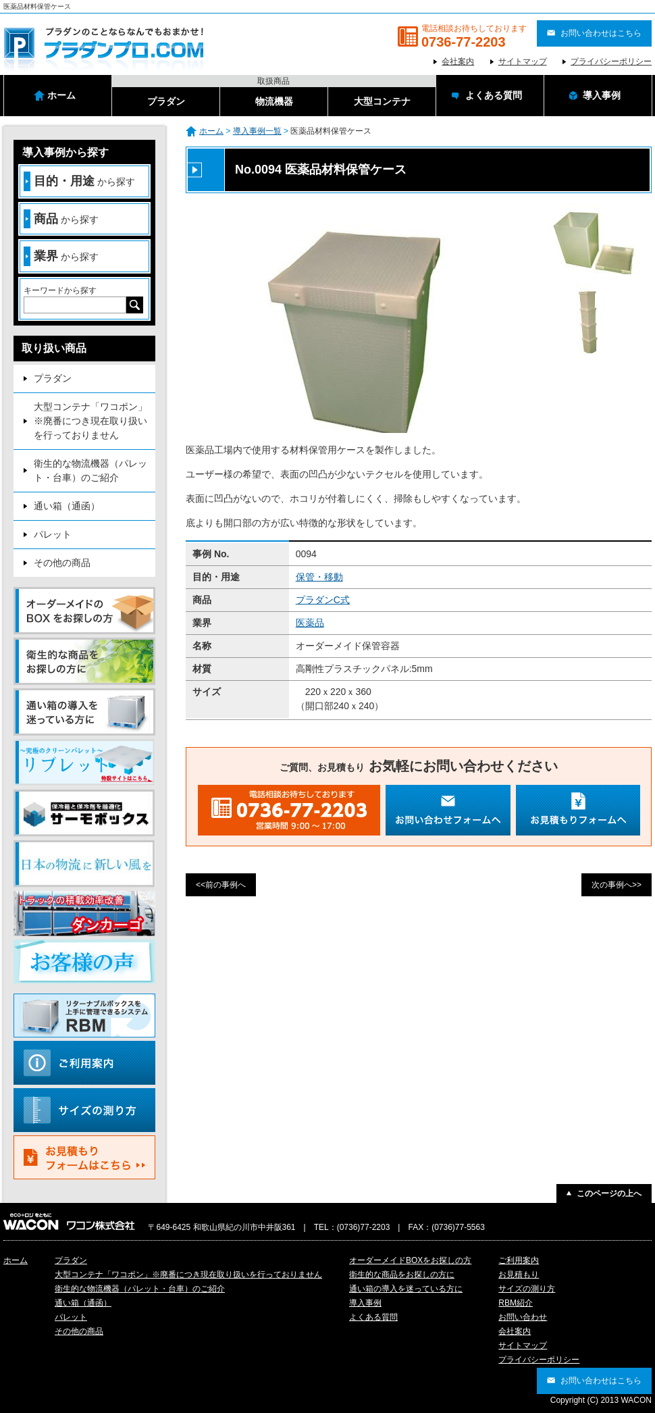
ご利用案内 (518, 1260)
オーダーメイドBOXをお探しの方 (410, 1260)
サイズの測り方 (526, 1288)
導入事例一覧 (257, 131)
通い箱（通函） (67, 505)
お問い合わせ (522, 1317)
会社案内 (458, 61)
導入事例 (365, 1303)
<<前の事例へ (221, 885)
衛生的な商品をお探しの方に (401, 1274)
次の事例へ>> (616, 885)
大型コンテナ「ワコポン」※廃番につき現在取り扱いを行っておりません (90, 420)
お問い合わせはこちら (600, 33)
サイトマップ (522, 61)
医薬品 (310, 622)
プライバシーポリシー (611, 61)
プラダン (53, 378)
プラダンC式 (323, 599)
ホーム (211, 131)
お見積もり (518, 1274)
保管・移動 (319, 576)
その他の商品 (62, 562)
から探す (79, 181)
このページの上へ (609, 1193)
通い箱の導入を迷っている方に (406, 1288)
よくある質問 (373, 1317)
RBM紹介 (515, 1303)
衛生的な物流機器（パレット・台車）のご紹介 (90, 470)
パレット (53, 534)
